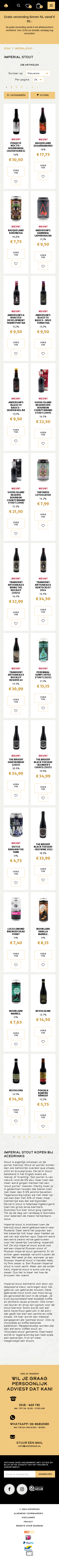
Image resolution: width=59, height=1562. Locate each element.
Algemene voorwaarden (28, 1513)
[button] (18, 5)
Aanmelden (45, 1474)
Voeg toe (16, 171)
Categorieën (17, 95)
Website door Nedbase (29, 1526)
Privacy (28, 1521)
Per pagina (22, 79)
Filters (44, 95)
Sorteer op (15, 73)
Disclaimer (28, 1517)
